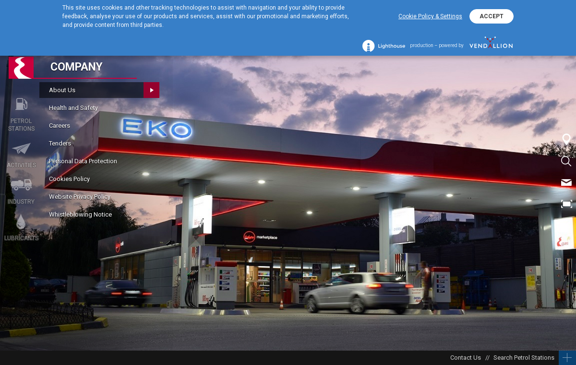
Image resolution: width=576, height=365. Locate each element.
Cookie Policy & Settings (430, 16)
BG (566, 226)
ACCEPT (492, 16)
